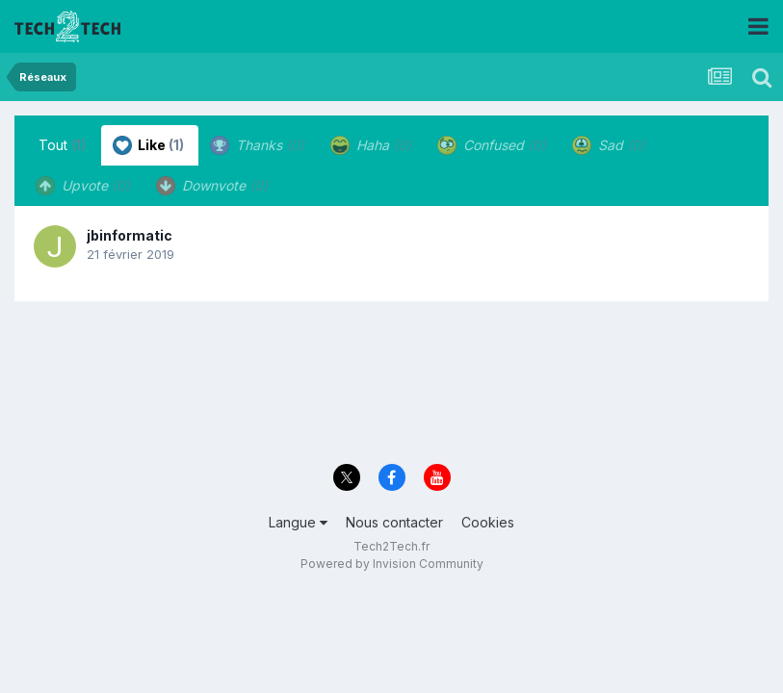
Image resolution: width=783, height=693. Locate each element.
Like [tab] (148, 145)
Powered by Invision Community (391, 563)
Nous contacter (394, 522)
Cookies (487, 522)
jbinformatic (129, 235)
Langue (298, 522)
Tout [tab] (63, 145)
